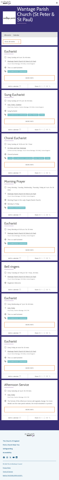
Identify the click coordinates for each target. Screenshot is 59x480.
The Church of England (11, 441)
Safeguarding (8, 449)
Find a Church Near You (11, 445)
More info (29, 78)
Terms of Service (8, 472)
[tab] (14, 86)
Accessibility (7, 452)
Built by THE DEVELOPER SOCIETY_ (13, 475)
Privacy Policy (7, 468)
